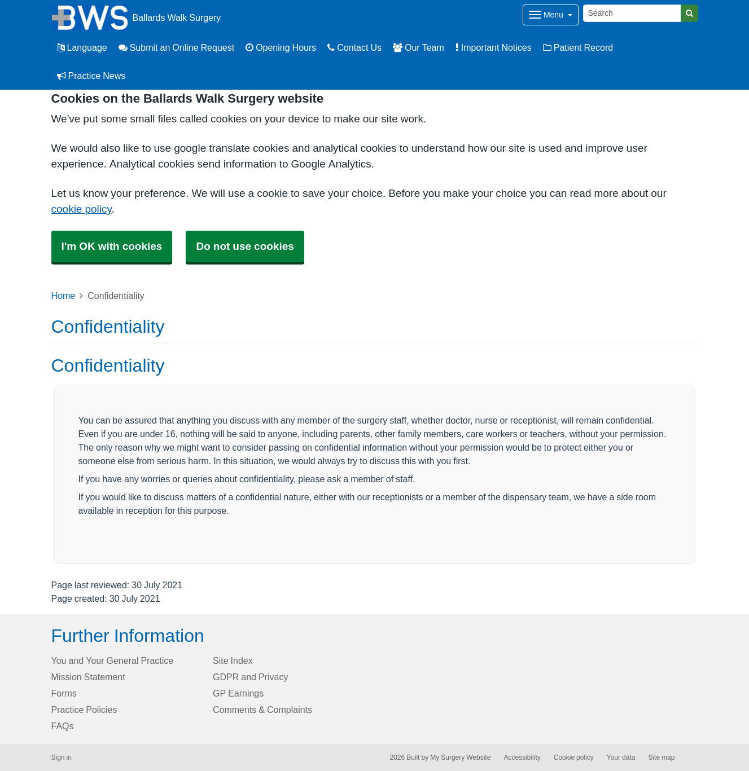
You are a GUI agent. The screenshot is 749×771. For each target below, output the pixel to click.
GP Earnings (238, 693)
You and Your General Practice (112, 660)
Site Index (233, 660)
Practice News (91, 75)
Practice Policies (84, 709)
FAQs (62, 725)
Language (82, 47)
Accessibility (521, 757)
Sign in (61, 757)
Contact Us (354, 47)
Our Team (418, 47)
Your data (621, 757)
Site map (661, 757)
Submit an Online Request (176, 47)
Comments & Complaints (262, 709)
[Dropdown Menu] (551, 15)
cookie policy (81, 209)
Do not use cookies (245, 246)
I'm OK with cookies (112, 246)
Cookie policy (574, 757)
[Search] (632, 13)
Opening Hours (281, 47)
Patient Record (578, 47)
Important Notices (493, 47)
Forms (64, 693)
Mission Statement (88, 676)
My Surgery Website (460, 757)
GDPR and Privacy (250, 676)
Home (63, 295)
